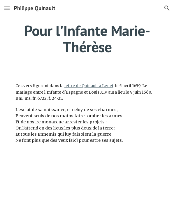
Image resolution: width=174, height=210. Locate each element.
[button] (7, 8)
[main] (87, 38)
